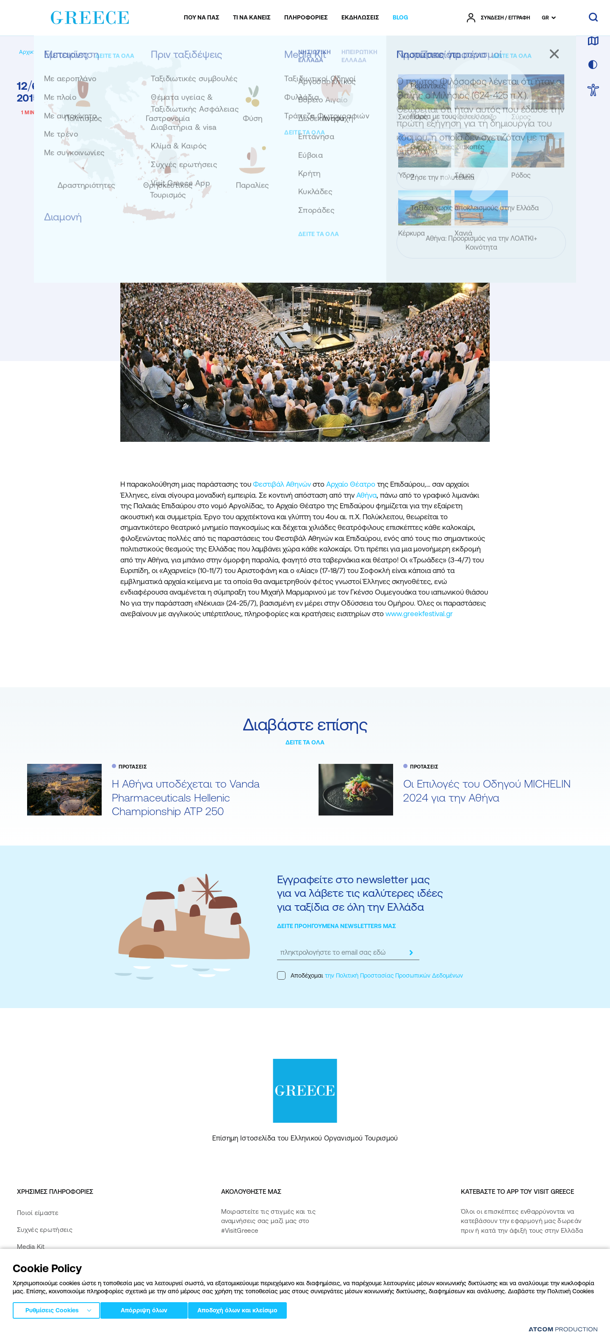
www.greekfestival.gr (419, 613)
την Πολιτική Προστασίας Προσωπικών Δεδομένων (394, 975)
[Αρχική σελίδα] (37, 52)
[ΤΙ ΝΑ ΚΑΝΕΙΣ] (252, 18)
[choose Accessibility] (593, 90)
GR (545, 18)
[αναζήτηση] (593, 17)
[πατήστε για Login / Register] (498, 17)
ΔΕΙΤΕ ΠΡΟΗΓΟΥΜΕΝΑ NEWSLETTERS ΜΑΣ (336, 926)
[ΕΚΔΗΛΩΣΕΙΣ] (360, 18)
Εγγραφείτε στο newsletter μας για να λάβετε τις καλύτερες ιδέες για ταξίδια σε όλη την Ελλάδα (360, 893)
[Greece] (90, 16)
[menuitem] (201, 18)
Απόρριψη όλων (148, 1309)
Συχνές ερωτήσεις (44, 1229)
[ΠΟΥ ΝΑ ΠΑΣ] (201, 18)
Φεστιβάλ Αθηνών (282, 484)
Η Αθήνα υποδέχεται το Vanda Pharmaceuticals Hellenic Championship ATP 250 (186, 797)
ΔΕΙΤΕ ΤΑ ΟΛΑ (305, 742)
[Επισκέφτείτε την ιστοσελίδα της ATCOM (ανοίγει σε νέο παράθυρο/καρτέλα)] (563, 1329)
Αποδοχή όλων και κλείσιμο (249, 1309)
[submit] (410, 952)
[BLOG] (400, 18)
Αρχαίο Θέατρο (350, 484)
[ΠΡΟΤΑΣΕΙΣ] (99, 52)
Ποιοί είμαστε (37, 1212)
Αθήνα (366, 495)
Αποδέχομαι (370, 975)
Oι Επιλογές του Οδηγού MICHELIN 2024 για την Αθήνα (487, 790)
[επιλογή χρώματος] (593, 65)
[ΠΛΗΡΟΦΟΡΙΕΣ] (306, 18)
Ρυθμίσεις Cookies (52, 1309)
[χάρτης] (593, 41)
